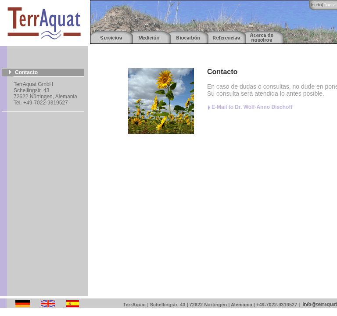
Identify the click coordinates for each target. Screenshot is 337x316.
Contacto (26, 72)
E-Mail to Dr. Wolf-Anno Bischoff (252, 107)
